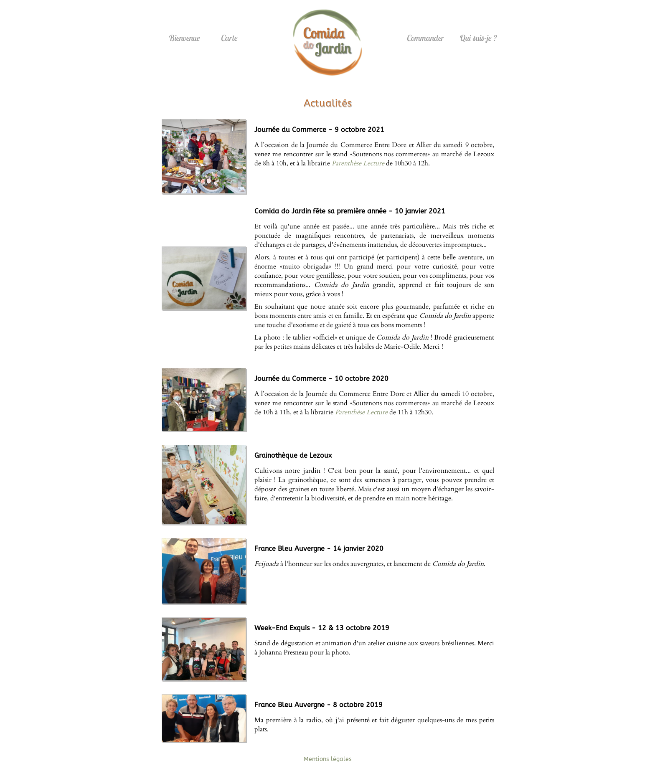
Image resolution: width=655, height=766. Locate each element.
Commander (425, 38)
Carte (229, 38)
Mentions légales (328, 759)
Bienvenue (184, 38)
